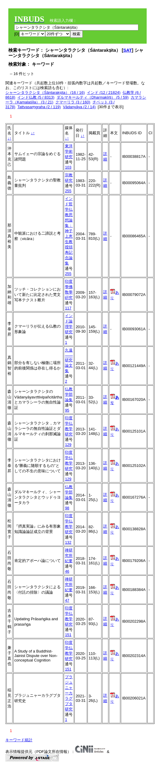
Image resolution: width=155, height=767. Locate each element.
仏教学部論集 (69, 394)
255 (68, 191)
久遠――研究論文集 (69, 360)
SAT (127, 50)
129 (68, 444)
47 (67, 600)
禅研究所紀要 (69, 555)
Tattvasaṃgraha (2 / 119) (39, 107)
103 (68, 167)
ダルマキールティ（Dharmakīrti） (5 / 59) (93, 97)
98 (67, 508)
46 (67, 571)
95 (67, 410)
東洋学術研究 (69, 151)
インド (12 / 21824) (103, 92)
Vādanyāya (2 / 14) (79, 107)
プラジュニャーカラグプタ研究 (69, 693)
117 (68, 308)
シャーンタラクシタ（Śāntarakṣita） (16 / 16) (45, 92)
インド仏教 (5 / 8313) (35, 97)
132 (68, 542)
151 (68, 634)
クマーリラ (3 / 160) (72, 102)
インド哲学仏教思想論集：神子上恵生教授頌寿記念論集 (69, 230)
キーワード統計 (18, 740)
